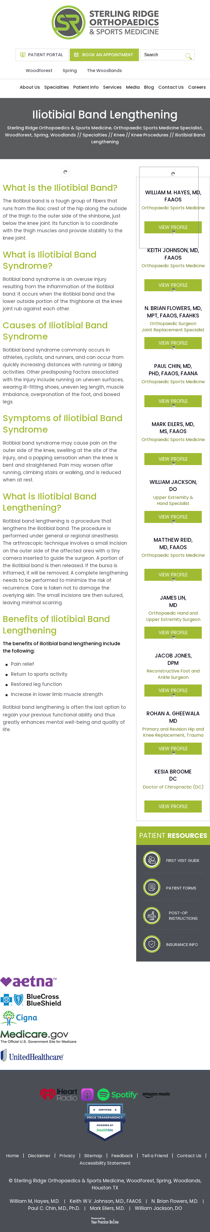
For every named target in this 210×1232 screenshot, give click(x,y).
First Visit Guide (182, 860)
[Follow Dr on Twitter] (94, 1081)
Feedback (122, 1156)
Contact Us (171, 87)
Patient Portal (45, 55)
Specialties (56, 87)
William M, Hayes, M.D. (35, 1201)
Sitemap (93, 1156)
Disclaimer (40, 1156)
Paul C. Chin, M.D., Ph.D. (54, 1208)
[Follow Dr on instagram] (116, 1081)
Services (112, 87)
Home (10, 88)
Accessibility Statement (105, 1163)
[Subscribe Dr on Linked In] (127, 1081)
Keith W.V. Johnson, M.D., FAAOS (105, 1201)
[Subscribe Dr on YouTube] (105, 1081)
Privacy (67, 1156)
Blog (149, 87)
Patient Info (86, 87)
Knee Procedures (149, 135)
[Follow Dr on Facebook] (83, 1081)
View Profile (173, 285)
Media (133, 87)
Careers (197, 87)
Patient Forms (181, 888)
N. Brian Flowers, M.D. (174, 1201)
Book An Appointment (107, 55)
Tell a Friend (155, 1156)
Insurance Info (182, 944)
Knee (119, 135)
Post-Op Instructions (183, 915)
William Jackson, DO (158, 1208)
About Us (30, 87)
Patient (173, 835)
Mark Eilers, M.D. (107, 1208)
